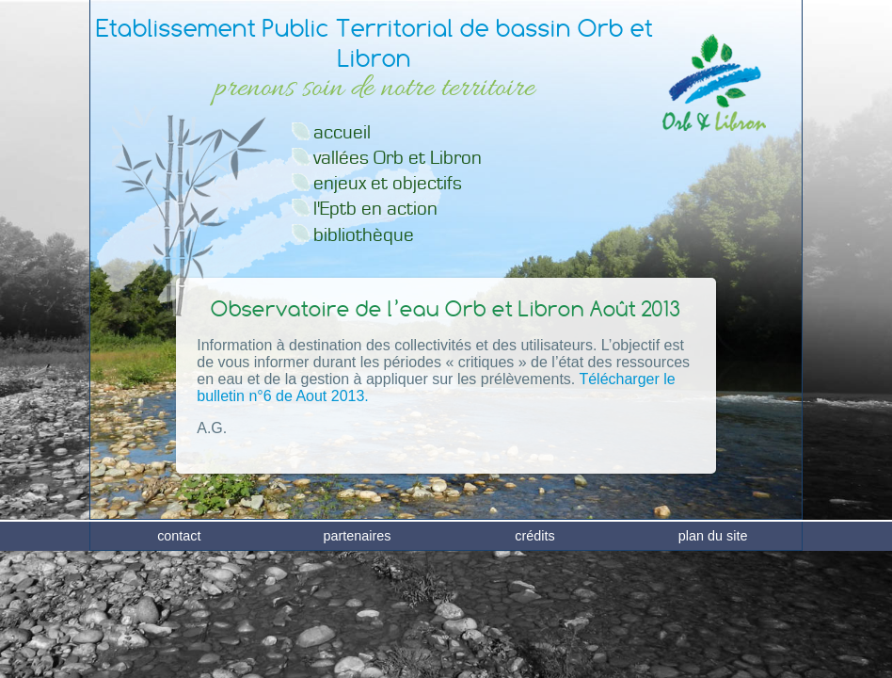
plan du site (713, 660)
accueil (342, 132)
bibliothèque (363, 235)
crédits (534, 660)
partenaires (356, 660)
